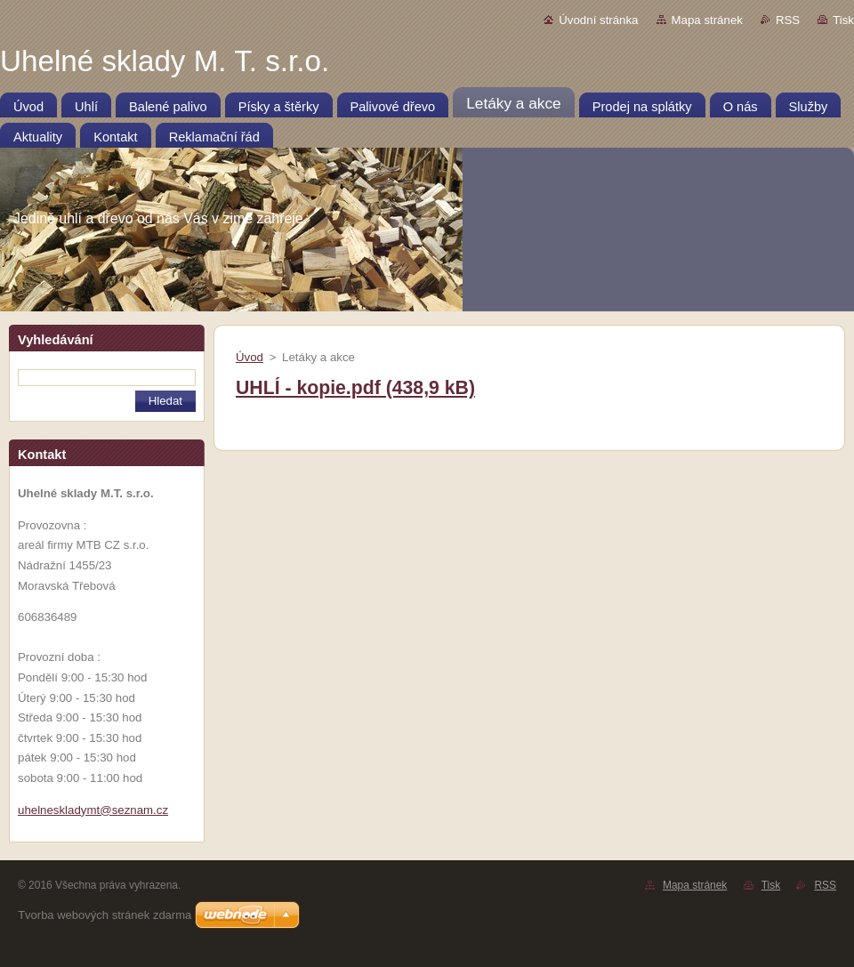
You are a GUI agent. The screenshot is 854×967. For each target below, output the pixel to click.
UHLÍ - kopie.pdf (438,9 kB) (355, 388)
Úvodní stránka (598, 20)
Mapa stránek (707, 20)
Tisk (843, 20)
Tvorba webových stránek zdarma (104, 915)
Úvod (249, 357)
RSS (788, 20)
